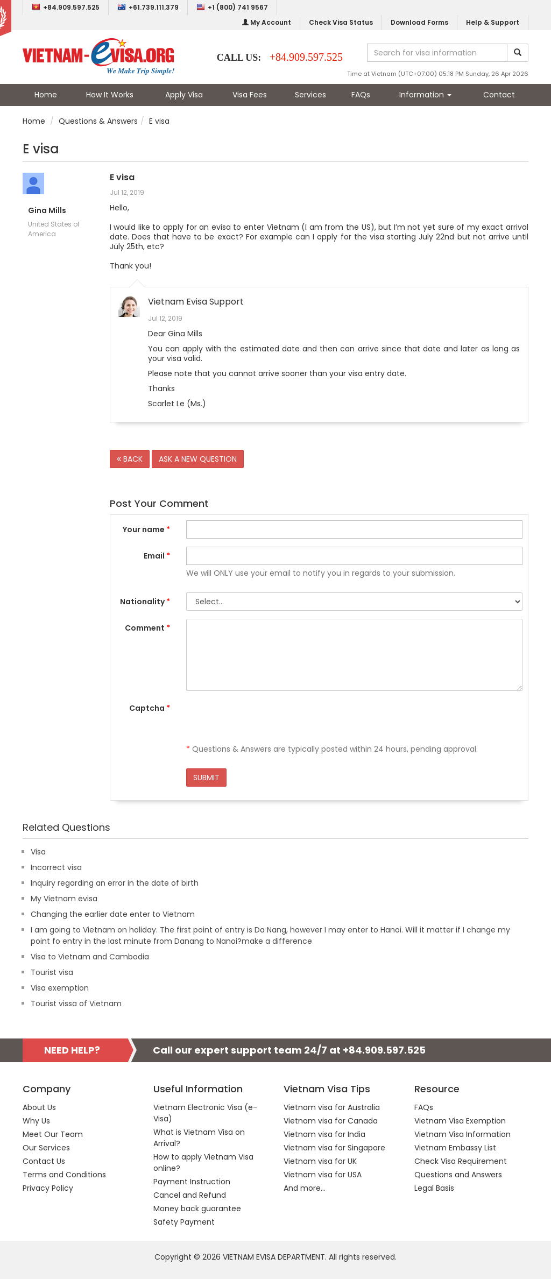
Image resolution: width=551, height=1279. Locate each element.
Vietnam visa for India (324, 1134)
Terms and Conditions (64, 1174)
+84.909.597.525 (66, 7)
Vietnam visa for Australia (332, 1107)
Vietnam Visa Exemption (460, 1120)
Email (157, 555)
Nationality (145, 601)
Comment (147, 628)
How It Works (109, 94)
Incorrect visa (56, 867)
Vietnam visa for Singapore (334, 1147)
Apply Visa (184, 94)
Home (45, 94)
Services (310, 94)
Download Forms (419, 22)
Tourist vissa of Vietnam (76, 1003)
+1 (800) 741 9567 (232, 7)
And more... (305, 1188)
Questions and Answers (458, 1174)
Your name (146, 529)
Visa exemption (60, 988)
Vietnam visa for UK (320, 1161)
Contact (499, 94)
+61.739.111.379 (148, 7)
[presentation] (268, 720)
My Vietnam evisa (64, 898)
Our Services (46, 1147)
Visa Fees (249, 94)
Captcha (149, 708)
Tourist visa (52, 972)
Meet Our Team (53, 1134)
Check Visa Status (341, 22)
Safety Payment (184, 1222)
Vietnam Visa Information (462, 1134)
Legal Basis (434, 1188)
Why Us (36, 1120)
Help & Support (492, 22)
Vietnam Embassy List (455, 1147)
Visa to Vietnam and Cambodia (90, 956)
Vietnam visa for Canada (331, 1120)
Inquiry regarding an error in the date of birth (115, 883)
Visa (38, 851)
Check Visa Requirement (460, 1161)
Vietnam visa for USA (323, 1174)
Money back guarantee (197, 1208)
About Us (39, 1107)
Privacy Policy (48, 1188)
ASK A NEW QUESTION (198, 459)
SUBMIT (206, 777)
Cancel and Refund (189, 1195)
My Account (266, 22)
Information (425, 94)
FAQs (360, 94)
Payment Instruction (191, 1181)
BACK (130, 459)
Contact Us (44, 1161)
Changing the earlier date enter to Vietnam (113, 914)
